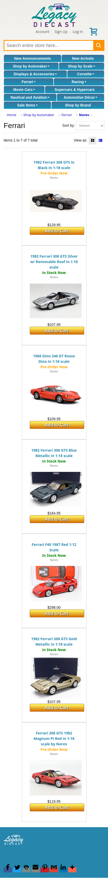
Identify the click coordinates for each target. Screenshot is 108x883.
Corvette (86, 74)
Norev (84, 114)
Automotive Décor (81, 97)
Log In (78, 31)
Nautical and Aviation (30, 97)
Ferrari (28, 82)
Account (42, 31)
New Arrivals (83, 58)
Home (11, 114)
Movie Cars (24, 90)
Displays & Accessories (35, 74)
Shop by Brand (78, 105)
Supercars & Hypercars (75, 90)
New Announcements (32, 58)
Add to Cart (57, 231)
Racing (79, 82)
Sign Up (61, 31)
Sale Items (27, 105)
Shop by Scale (81, 66)
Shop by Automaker (31, 66)
